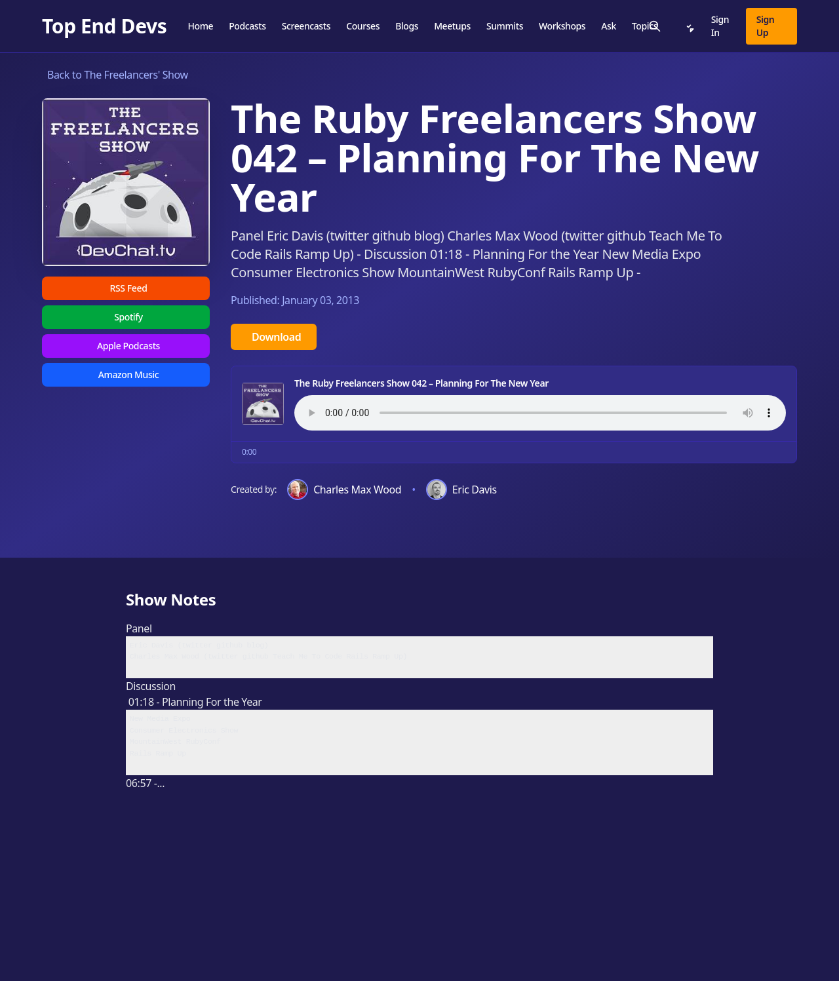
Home (200, 26)
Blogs (406, 26)
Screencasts (306, 26)
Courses (363, 26)
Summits (504, 26)
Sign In (720, 26)
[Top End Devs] (104, 26)
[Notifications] (689, 26)
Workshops (562, 26)
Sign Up (765, 26)
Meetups (452, 26)
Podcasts (247, 26)
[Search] (655, 26)
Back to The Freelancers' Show (117, 74)
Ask (608, 26)
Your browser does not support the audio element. (540, 413)
